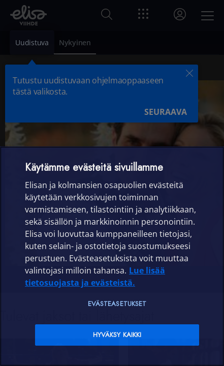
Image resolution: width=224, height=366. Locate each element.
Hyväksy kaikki (117, 335)
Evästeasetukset (117, 304)
